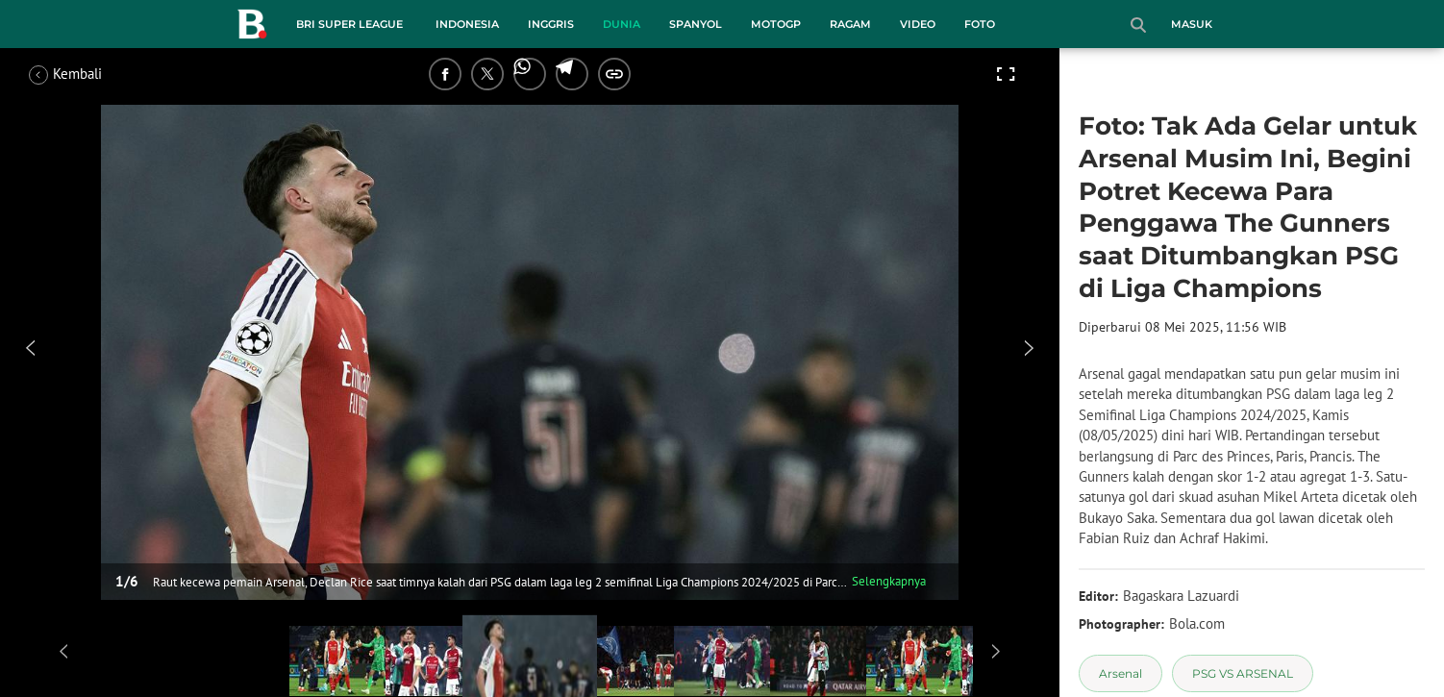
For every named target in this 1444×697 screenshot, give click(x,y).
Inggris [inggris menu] (551, 24)
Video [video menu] (917, 24)
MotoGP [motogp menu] (776, 24)
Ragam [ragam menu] (850, 24)
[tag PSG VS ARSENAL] (1242, 673)
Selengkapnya (889, 581)
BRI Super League (349, 24)
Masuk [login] (1191, 24)
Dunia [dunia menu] (621, 24)
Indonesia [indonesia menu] (467, 24)
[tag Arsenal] (1120, 673)
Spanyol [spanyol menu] (695, 24)
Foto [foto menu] (979, 24)
